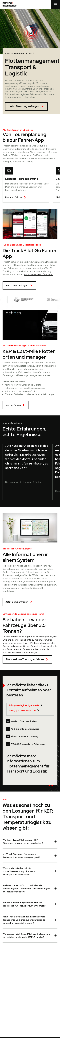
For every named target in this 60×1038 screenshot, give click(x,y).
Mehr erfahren (15, 405)
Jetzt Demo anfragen (19, 285)
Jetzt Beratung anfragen (26, 106)
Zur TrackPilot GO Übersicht (38, 274)
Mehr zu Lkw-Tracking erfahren (27, 659)
